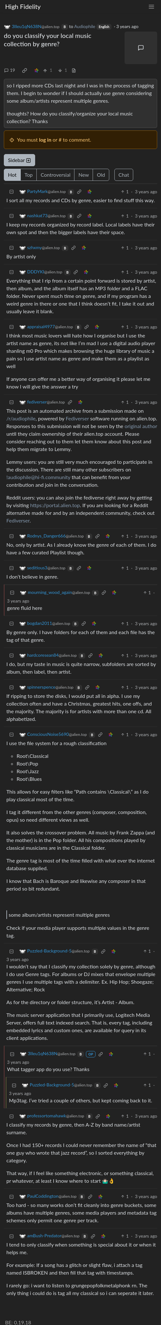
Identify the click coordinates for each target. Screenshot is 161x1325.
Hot (12, 175)
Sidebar (19, 160)
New (83, 175)
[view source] (74, 70)
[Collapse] (11, 191)
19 (9, 70)
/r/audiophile (20, 418)
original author (141, 426)
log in (45, 140)
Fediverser (77, 418)
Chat (124, 175)
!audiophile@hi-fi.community (38, 477)
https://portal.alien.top (55, 505)
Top (29, 175)
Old (101, 175)
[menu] (151, 6)
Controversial (55, 175)
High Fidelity (23, 6)
